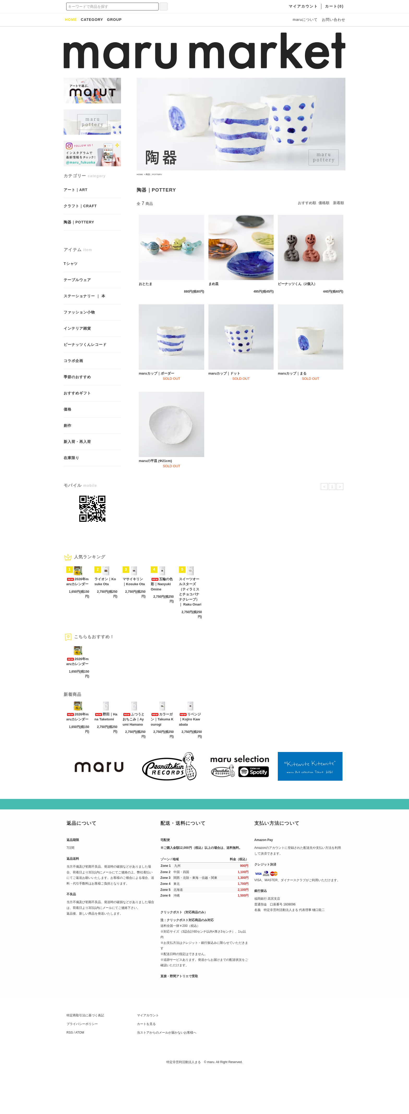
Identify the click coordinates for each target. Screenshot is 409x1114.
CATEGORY (92, 19)
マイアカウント (148, 1058)
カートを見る (146, 1067)
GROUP (114, 19)
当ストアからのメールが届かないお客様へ (166, 1075)
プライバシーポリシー (82, 1067)
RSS (70, 1075)
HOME (140, 174)
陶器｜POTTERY (154, 174)
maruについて (305, 19)
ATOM (79, 1075)
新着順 (338, 203)
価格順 (323, 203)
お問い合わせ (333, 19)
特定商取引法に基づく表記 (85, 1058)
